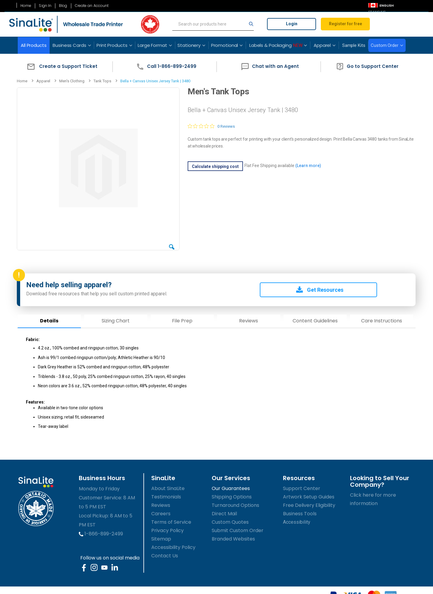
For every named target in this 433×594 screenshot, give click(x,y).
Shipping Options (232, 496)
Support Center (301, 487)
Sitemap (161, 538)
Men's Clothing (71, 81)
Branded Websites (233, 538)
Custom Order (384, 45)
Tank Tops (102, 81)
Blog (63, 5)
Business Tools (300, 513)
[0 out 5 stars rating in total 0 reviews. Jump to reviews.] (211, 126)
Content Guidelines (314, 320)
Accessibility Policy (173, 546)
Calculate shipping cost (215, 166)
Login (291, 23)
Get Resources (319, 289)
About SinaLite (168, 487)
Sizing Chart (116, 320)
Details (49, 320)
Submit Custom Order (237, 529)
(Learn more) (308, 165)
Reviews (248, 320)
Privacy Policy (167, 529)
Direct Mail (224, 513)
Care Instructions (380, 320)
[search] (212, 24)
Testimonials (166, 496)
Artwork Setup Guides (308, 496)
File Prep (182, 320)
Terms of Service (171, 521)
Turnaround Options (235, 504)
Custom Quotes (230, 521)
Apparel (43, 81)
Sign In (45, 5)
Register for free (345, 23)
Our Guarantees (231, 487)
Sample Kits (353, 45)
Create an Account (92, 5)
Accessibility (296, 521)
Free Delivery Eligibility (309, 504)
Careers (160, 513)
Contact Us (164, 555)
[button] (61, 66)
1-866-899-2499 (101, 533)
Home (25, 5)
